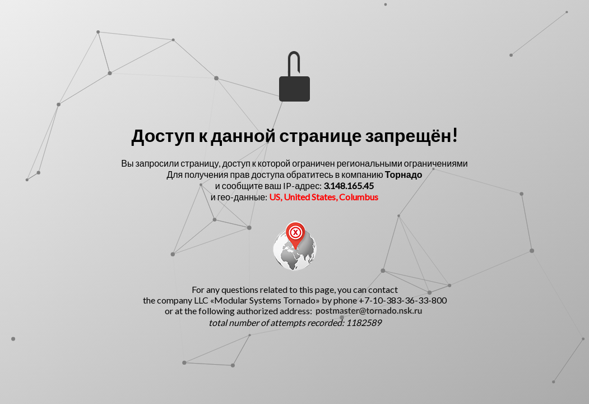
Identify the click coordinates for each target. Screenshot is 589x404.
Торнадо (404, 174)
